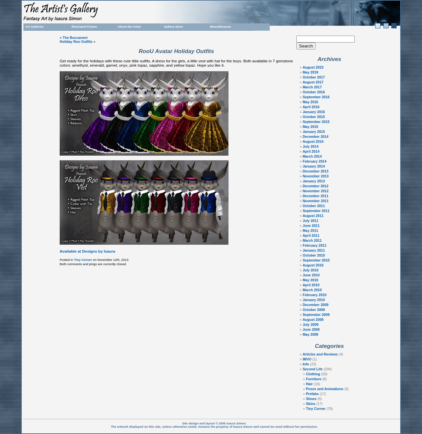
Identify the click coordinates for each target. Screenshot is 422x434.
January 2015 (314, 132)
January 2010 (314, 300)
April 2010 (311, 285)
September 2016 (316, 97)
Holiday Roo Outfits (76, 42)
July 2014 (310, 146)
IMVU (307, 359)
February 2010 (314, 295)
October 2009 (314, 310)
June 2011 (311, 226)
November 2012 (316, 191)
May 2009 (310, 334)
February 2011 (314, 245)
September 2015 (316, 122)
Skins (310, 404)
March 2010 (312, 290)
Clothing (313, 374)
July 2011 (310, 221)
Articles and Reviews (320, 354)
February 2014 (314, 161)
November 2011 (316, 201)
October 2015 (314, 117)
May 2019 (310, 72)
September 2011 (316, 211)
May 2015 (310, 127)
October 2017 (314, 77)
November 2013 (316, 176)
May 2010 (310, 280)
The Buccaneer (75, 38)
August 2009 (313, 320)
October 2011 (314, 206)
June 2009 (311, 329)
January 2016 (314, 112)
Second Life (312, 369)
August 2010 (313, 265)
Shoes (311, 399)
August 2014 (313, 141)
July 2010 (310, 270)
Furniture (313, 379)
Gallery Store (173, 26)
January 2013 (314, 181)
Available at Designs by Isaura (87, 251)
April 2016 (311, 107)
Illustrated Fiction (84, 26)
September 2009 (316, 315)
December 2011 (315, 196)
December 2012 (315, 186)
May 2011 (310, 230)
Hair (309, 384)
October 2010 (314, 255)
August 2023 (313, 67)
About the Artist (129, 26)
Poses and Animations (325, 389)
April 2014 (311, 151)
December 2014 (315, 137)
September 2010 (316, 260)
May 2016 (310, 102)
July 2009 (310, 324)
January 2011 (314, 250)
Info (306, 364)
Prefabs (312, 394)
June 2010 (311, 275)
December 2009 (315, 305)
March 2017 (312, 87)
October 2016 (314, 92)
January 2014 (314, 166)
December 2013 (315, 171)
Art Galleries (34, 26)
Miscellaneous (220, 26)
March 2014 (312, 156)
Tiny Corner (83, 260)
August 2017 (313, 82)
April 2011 (311, 235)
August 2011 (313, 216)
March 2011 (312, 240)
